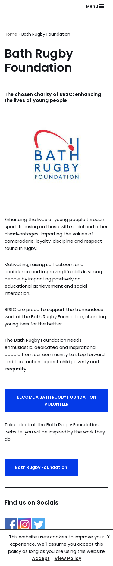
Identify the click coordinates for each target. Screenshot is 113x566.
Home (11, 34)
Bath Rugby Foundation (41, 467)
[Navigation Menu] (94, 6)
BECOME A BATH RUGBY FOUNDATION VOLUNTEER (56, 400)
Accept (41, 558)
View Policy (68, 558)
